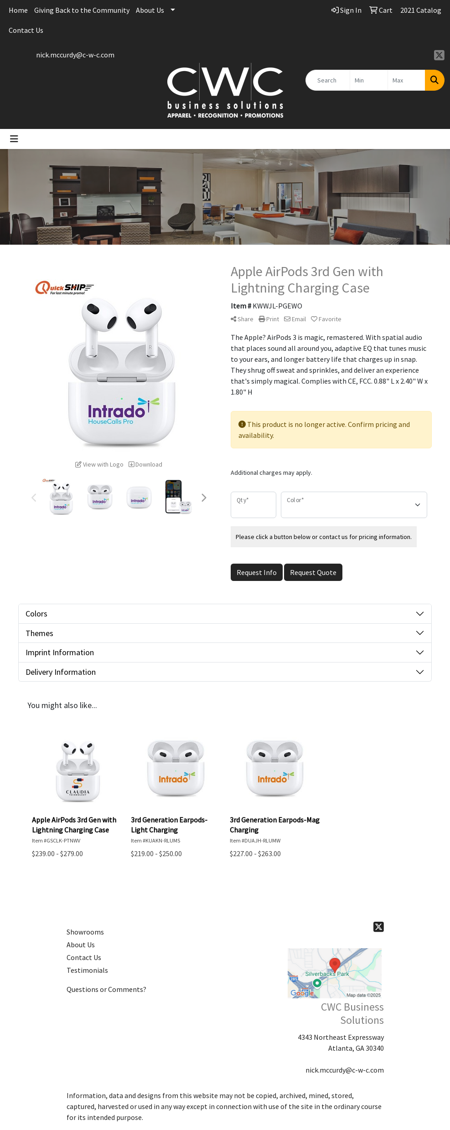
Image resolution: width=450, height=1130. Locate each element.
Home (18, 10)
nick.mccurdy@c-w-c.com (75, 54)
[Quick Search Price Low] (369, 80)
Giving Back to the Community (81, 10)
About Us (150, 10)
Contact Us (26, 30)
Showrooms (85, 931)
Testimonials (87, 970)
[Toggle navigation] (14, 139)
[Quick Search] (327, 80)
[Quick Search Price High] (406, 80)
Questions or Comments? (106, 989)
